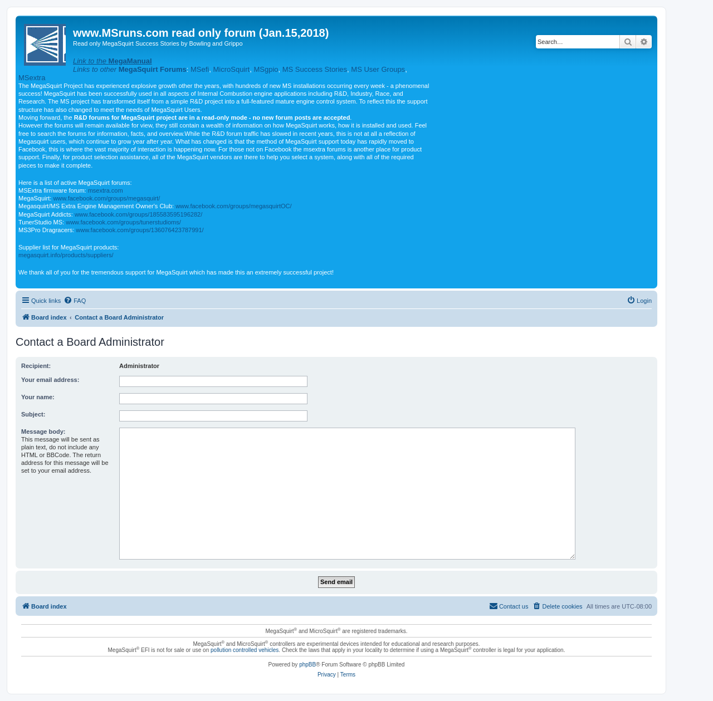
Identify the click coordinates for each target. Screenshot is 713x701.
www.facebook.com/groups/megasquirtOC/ (233, 206)
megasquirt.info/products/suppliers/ (66, 255)
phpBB (307, 664)
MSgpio (265, 69)
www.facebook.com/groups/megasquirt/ (106, 198)
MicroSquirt (231, 69)
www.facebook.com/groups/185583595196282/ (138, 214)
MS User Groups (378, 69)
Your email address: (50, 379)
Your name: (38, 397)
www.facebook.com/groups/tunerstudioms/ (123, 222)
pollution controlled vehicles (245, 650)
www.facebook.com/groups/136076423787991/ (139, 230)
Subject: (33, 414)
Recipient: (36, 365)
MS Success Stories (314, 69)
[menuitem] (75, 300)
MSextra (31, 77)
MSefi (200, 69)
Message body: (43, 431)
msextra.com (105, 190)
